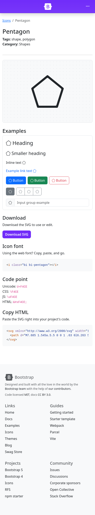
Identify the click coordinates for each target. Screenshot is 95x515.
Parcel (54, 432)
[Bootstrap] (48, 6)
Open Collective (62, 489)
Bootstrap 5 (14, 470)
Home (9, 412)
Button (16, 180)
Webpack (57, 425)
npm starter (14, 496)
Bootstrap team (15, 389)
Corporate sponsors (65, 483)
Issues (55, 470)
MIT (26, 395)
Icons (6, 20)
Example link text (21, 171)
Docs (8, 419)
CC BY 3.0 (44, 395)
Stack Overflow (61, 496)
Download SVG (16, 234)
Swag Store (13, 452)
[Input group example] (51, 202)
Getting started (61, 412)
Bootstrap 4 (14, 476)
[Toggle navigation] (88, 6)
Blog (8, 445)
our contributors (60, 389)
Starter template (62, 419)
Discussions (59, 476)
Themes (11, 438)
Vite (53, 438)
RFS (7, 489)
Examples (12, 425)
